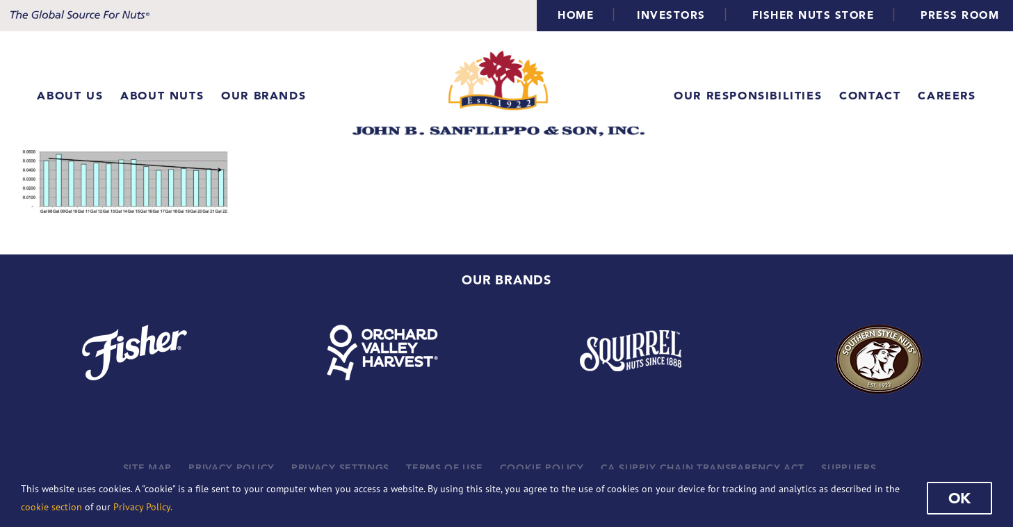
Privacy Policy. (142, 507)
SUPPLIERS (848, 468)
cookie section (51, 507)
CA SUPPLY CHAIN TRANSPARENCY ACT (702, 468)
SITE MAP (147, 468)
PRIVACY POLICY (231, 468)
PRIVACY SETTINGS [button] (340, 468)
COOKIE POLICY (542, 468)
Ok (959, 498)
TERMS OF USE (444, 468)
